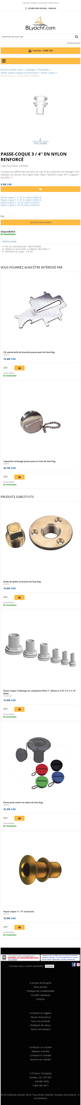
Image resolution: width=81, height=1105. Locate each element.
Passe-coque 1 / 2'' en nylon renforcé (20, 202)
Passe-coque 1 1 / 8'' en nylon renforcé (21, 199)
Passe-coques (48, 72)
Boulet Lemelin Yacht (12, 69)
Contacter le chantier (40, 1055)
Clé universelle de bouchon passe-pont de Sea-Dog (29, 352)
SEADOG (6, 355)
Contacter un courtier (40, 1047)
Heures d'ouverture (40, 1017)
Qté (2, 216)
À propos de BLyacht (40, 982)
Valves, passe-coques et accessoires (19, 72)
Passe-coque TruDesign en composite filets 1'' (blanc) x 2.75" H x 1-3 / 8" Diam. (39, 692)
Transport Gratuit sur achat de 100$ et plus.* (41, 3)
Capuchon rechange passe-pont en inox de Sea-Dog (29, 461)
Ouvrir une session (37, 8)
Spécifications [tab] (9, 241)
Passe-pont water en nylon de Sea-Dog (23, 802)
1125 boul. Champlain (40, 1073)
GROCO (6, 914)
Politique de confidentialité (40, 990)
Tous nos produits (40, 1021)
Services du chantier (40, 1059)
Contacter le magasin (40, 1013)
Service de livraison (40, 1029)
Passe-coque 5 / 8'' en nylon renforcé (20, 205)
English (52, 8)
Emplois (40, 999)
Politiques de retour (40, 1025)
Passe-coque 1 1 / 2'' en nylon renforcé (21, 197)
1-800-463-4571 (40, 1085)
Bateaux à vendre (41, 1051)
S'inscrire (49, 966)
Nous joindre (40, 986)
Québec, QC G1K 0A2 (41, 1077)
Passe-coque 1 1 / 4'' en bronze (18, 911)
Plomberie (43, 69)
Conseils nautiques (40, 995)
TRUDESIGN (7, 696)
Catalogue (30, 69)
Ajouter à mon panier (40, 222)
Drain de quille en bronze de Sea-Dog (22, 581)
